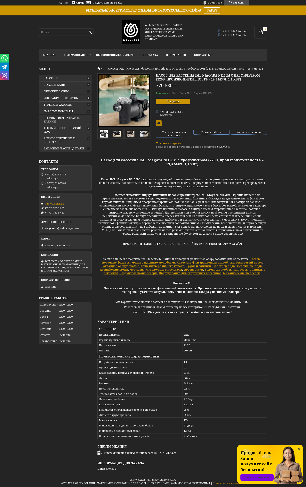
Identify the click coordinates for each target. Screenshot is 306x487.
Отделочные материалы (164, 269)
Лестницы (137, 269)
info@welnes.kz (54, 203)
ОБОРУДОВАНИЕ (76, 55)
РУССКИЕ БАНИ (54, 85)
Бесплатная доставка (159, 123)
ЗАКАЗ (212, 10)
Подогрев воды (224, 266)
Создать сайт (101, 2)
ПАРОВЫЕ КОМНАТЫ (58, 111)
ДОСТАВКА (150, 55)
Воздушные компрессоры (138, 273)
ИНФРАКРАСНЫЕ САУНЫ (61, 98)
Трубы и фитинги (198, 266)
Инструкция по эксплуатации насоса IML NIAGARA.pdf (140, 452)
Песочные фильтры (116, 262)
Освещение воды (249, 266)
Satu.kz (172, 479)
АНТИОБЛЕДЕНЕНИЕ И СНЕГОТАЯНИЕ (59, 140)
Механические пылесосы (241, 273)
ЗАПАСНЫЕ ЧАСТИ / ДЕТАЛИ (64, 148)
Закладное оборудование (120, 266)
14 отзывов (215, 2)
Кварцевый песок (249, 262)
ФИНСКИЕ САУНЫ (56, 91)
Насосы (255, 259)
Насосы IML (116, 68)
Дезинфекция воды (114, 269)
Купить (175, 101)
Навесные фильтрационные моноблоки (205, 262)
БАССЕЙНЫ (51, 78)
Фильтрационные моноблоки (153, 262)
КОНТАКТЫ (202, 55)
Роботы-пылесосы (234, 269)
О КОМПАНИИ (176, 55)
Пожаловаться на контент (229, 483)
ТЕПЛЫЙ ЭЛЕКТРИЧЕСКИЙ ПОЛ (62, 129)
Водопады (212, 269)
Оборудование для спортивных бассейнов (190, 273)
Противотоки (193, 269)
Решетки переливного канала (162, 266)
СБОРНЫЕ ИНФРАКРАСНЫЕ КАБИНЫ (63, 119)
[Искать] (90, 32)
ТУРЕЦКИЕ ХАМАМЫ (58, 104)
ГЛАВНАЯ (49, 55)
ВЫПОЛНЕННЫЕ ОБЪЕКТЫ (115, 55)
